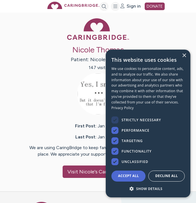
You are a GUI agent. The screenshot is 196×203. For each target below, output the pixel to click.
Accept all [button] (128, 175)
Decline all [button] (166, 175)
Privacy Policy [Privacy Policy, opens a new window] (122, 107)
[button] (148, 188)
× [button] (184, 56)
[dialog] (148, 123)
